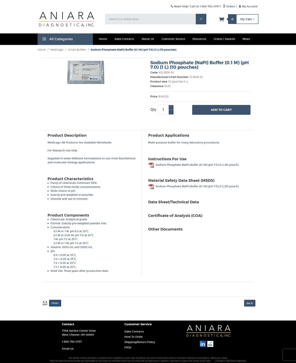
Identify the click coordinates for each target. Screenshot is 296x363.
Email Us (68, 348)
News (246, 39)
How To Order (133, 336)
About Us (148, 39)
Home (103, 39)
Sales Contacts (124, 39)
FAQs (127, 347)
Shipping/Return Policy (139, 342)
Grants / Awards (224, 39)
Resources (199, 39)
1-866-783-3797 (72, 341)
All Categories (57, 39)
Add (221, 110)
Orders (229, 6)
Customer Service (173, 39)
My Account (248, 6)
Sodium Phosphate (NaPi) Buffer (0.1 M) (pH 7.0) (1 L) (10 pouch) (193, 164)
